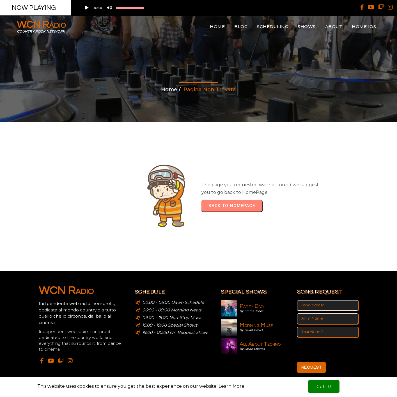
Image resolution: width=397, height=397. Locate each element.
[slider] (129, 8)
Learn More (231, 378)
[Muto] (109, 8)
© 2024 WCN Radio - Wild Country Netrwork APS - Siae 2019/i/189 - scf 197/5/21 (198, 390)
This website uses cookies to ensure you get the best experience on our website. (128, 378)
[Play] (86, 8)
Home (169, 89)
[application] (131, 8)
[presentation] (339, 350)
